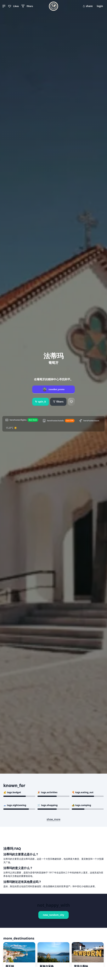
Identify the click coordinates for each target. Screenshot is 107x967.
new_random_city (53, 914)
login (100, 6)
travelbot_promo (57, 389)
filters (58, 401)
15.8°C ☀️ (11, 427)
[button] (4, 6)
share (88, 6)
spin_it (40, 402)
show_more (53, 819)
